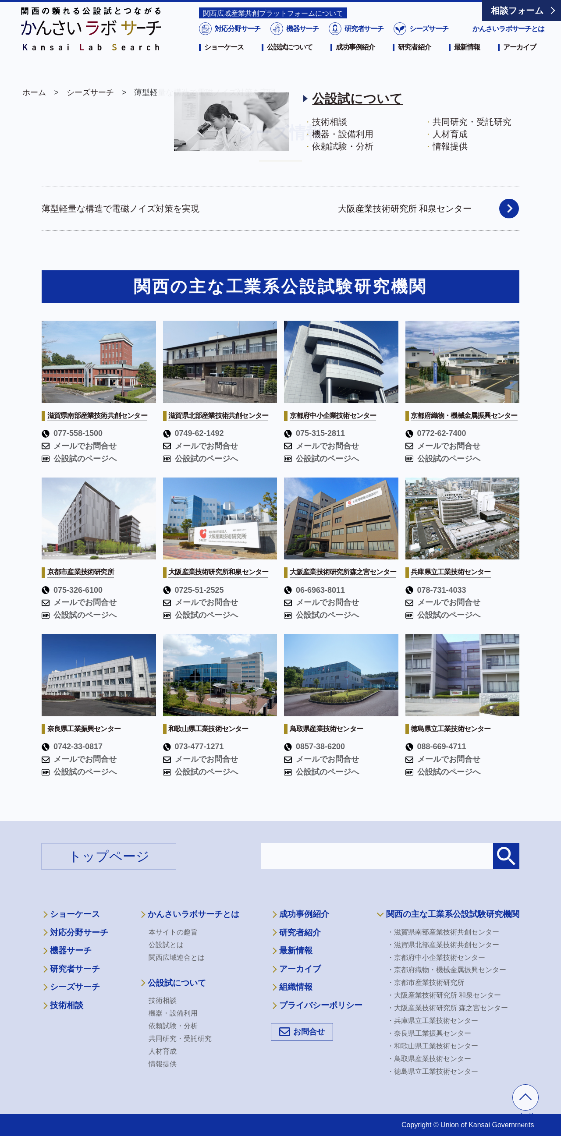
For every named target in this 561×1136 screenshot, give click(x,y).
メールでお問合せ (79, 446)
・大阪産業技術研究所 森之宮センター (447, 1008)
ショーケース (223, 60)
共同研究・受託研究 (180, 1038)
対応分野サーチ (236, 41)
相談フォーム (517, 10)
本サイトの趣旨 (173, 932)
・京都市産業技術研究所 (425, 982)
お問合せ (309, 1031)
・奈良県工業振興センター (429, 1033)
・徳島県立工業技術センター (432, 1071)
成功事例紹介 (355, 60)
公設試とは (166, 944)
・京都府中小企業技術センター (436, 957)
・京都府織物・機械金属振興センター (446, 969)
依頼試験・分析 (173, 1026)
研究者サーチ (363, 41)
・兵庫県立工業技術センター (432, 1020)
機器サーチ (302, 41)
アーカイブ (519, 60)
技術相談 (66, 1005)
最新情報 (467, 60)
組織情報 (295, 986)
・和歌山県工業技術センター (432, 1046)
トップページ (108, 856)
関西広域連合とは (177, 957)
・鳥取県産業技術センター (429, 1058)
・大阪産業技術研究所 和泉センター (444, 995)
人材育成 (163, 1051)
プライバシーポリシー (320, 1005)
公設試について (289, 60)
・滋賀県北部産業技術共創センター (443, 944)
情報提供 (163, 1064)
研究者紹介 (414, 60)
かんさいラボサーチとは (508, 41)
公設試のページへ (79, 458)
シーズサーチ (428, 41)
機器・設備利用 (173, 1013)
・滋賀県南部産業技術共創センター (443, 932)
